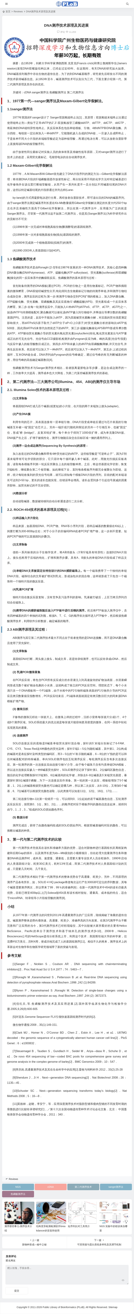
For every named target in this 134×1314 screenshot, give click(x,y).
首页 (8, 11)
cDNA (50, 1186)
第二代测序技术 (83, 1186)
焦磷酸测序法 (18, 1194)
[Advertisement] (67, 1151)
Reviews (18, 11)
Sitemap (112, 1307)
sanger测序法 (116, 1186)
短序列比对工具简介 (79, 1226)
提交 (16, 1290)
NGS (18, 1186)
